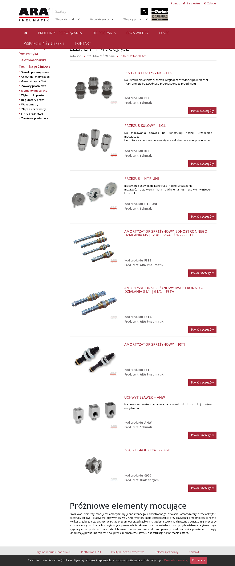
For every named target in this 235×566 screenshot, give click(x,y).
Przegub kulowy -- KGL (145, 125)
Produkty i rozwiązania (60, 32)
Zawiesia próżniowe (34, 118)
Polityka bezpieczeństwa (127, 552)
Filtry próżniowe (32, 114)
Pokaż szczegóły (202, 111)
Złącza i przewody (33, 109)
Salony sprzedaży (166, 552)
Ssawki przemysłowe (35, 72)
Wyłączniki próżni (33, 95)
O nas (164, 32)
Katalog (75, 56)
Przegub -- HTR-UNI (141, 178)
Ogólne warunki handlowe (53, 552)
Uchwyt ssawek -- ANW (144, 397)
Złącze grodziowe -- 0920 (147, 450)
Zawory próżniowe (33, 86)
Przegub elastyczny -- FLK (148, 73)
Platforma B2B (91, 552)
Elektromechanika (32, 60)
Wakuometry (29, 104)
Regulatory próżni (33, 100)
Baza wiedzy (137, 32)
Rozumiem (198, 560)
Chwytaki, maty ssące (35, 77)
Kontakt (83, 43)
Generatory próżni (33, 81)
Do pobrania (104, 32)
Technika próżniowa (34, 66)
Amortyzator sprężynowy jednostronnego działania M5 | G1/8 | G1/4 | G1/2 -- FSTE (165, 233)
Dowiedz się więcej (176, 560)
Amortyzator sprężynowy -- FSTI (154, 344)
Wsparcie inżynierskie (44, 43)
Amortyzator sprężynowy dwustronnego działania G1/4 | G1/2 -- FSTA (164, 290)
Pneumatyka (28, 53)
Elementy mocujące (34, 90)
